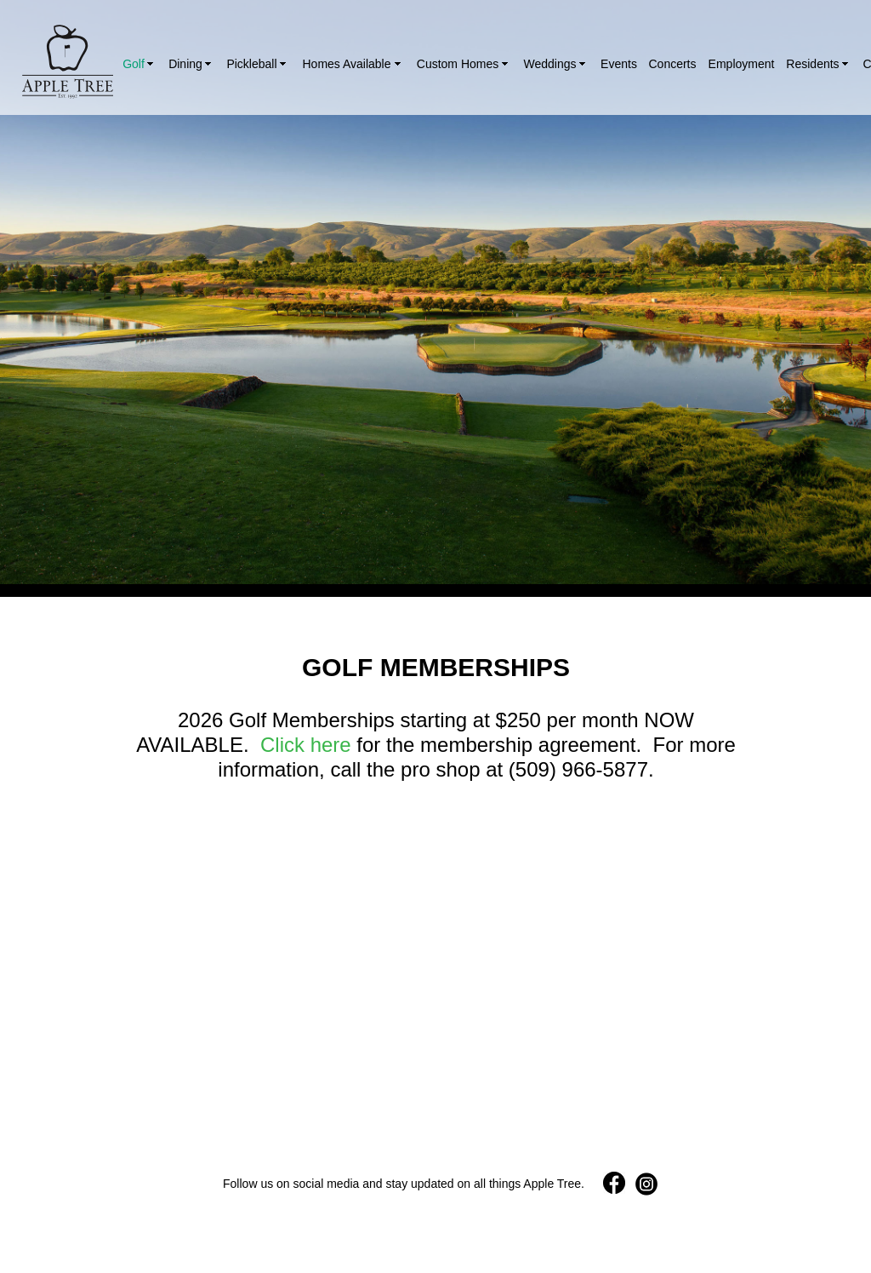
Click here (305, 744)
